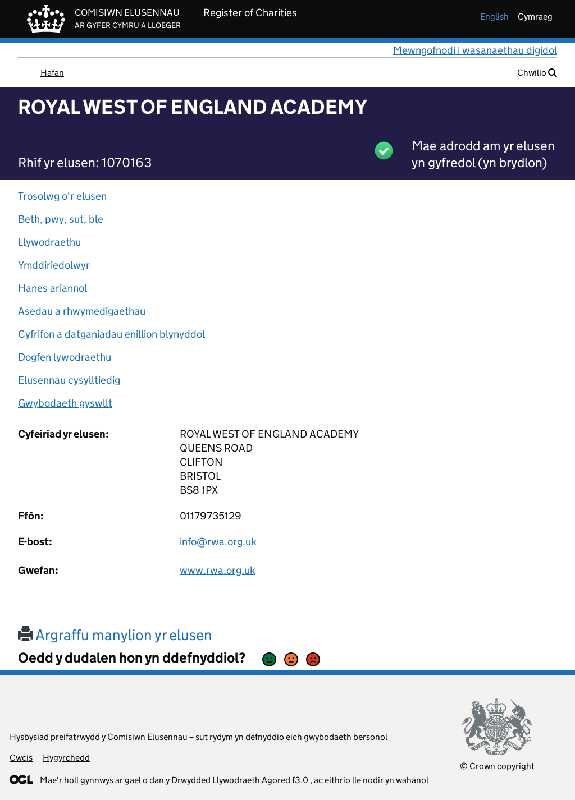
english (494, 16)
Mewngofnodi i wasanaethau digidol (475, 50)
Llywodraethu (49, 242)
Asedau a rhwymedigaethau (81, 311)
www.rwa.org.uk (217, 570)
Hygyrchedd (66, 757)
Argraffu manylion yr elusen (115, 635)
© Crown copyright (497, 766)
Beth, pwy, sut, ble (60, 219)
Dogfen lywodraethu (64, 357)
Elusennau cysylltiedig (69, 380)
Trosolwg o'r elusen (62, 196)
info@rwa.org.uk (218, 541)
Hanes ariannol (52, 288)
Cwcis (21, 757)
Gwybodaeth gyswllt (65, 403)
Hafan (52, 72)
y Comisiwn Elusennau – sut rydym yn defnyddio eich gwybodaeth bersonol (244, 737)
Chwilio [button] (537, 72)
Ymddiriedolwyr (54, 265)
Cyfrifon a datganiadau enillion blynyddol (111, 334)
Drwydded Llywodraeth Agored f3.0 (239, 780)
